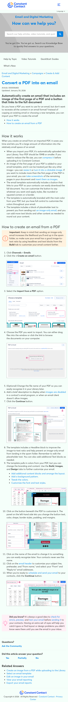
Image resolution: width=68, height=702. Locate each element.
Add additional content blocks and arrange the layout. (38, 473)
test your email (36, 619)
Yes (7, 658)
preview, (20, 619)
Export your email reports (19, 682)
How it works (13, 120)
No (37, 658)
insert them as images (46, 179)
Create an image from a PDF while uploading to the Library (36, 670)
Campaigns (37, 73)
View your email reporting (19, 679)
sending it (56, 619)
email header (25, 563)
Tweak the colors (19, 479)
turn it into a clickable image (48, 170)
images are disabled (56, 392)
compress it (48, 157)
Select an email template (19, 673)
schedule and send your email (43, 572)
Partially (22, 658)
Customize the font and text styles (28, 482)
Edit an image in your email (20, 676)
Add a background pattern (24, 476)
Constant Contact (47, 696)
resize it (27, 170)
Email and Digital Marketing (15, 73)
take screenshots (34, 176)
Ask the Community (12, 646)
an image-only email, (46, 210)
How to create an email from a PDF (24, 123)
